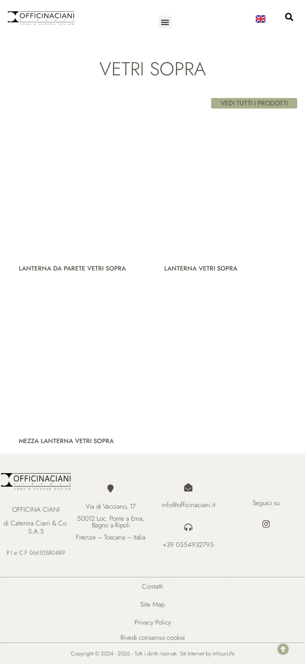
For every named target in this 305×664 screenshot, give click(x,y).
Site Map (152, 604)
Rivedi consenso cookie (152, 637)
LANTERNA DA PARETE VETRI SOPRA (72, 268)
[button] (165, 22)
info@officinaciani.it (188, 504)
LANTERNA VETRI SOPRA (200, 268)
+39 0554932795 (188, 544)
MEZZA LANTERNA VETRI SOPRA (66, 440)
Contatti (152, 586)
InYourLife (224, 653)
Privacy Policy (153, 622)
